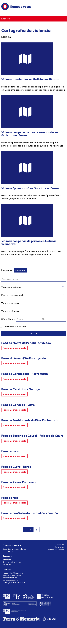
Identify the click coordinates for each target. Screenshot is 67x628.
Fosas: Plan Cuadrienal (13, 573)
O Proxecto (8, 551)
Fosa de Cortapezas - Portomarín (24, 374)
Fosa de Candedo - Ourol (18, 405)
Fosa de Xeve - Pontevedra (20, 482)
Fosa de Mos (9, 498)
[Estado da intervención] (33, 303)
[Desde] (28, 319)
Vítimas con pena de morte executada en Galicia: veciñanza (29, 133)
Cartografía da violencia (14, 582)
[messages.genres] (33, 311)
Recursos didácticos (12, 562)
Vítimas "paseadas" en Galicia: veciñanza (30, 188)
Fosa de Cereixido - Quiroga (20, 389)
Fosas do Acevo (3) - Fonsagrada (23, 358)
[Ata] (53, 319)
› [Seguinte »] (41, 529)
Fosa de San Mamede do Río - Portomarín (29, 420)
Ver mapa (20, 270)
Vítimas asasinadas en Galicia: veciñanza (30, 79)
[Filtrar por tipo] (33, 295)
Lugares (5, 18)
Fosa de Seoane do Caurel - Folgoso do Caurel (32, 436)
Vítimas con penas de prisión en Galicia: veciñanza (28, 242)
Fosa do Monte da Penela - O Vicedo (26, 343)
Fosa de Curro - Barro (16, 467)
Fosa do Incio (10, 451)
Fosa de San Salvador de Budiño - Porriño (29, 513)
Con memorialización (15, 326)
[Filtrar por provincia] (33, 287)
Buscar (33, 333)
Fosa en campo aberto (14, 347)
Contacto (60, 545)
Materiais (7, 564)
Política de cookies (56, 549)
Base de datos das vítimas (14, 549)
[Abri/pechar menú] (61, 6)
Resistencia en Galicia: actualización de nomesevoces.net (12, 577)
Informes (7, 559)
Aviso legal (59, 547)
